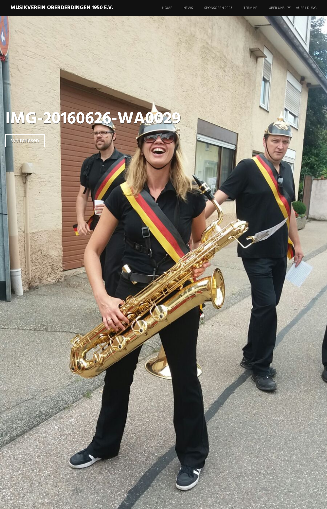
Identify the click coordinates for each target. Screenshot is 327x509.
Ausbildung (306, 8)
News (188, 8)
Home (167, 8)
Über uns (282, 5)
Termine (250, 8)
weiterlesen (25, 140)
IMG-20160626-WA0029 (93, 119)
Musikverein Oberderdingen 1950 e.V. (61, 7)
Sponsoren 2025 (218, 8)
